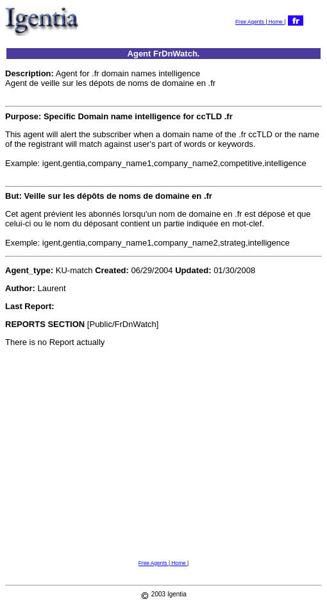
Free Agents (250, 22)
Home (275, 22)
